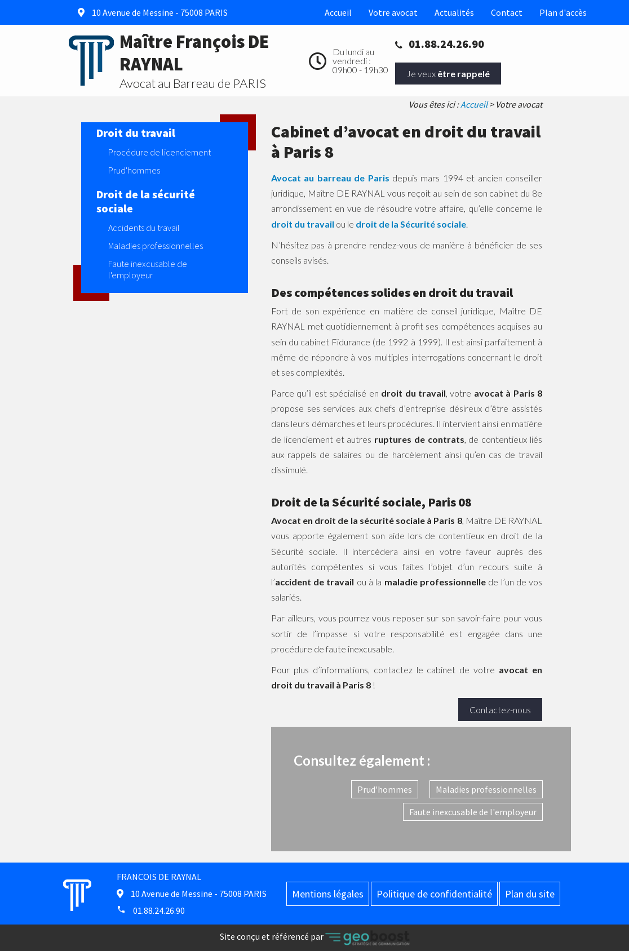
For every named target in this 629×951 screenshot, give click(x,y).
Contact (506, 12)
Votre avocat (393, 12)
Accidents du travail (144, 227)
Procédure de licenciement (159, 152)
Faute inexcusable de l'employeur (473, 811)
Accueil (338, 12)
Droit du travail (135, 133)
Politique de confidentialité (434, 893)
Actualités (454, 12)
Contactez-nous (500, 709)
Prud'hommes (384, 789)
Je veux (448, 73)
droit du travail (302, 224)
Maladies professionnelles (486, 789)
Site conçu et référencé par (315, 937)
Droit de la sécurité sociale (145, 201)
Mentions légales (328, 893)
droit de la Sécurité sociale (411, 224)
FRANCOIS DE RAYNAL (159, 876)
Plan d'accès (563, 12)
